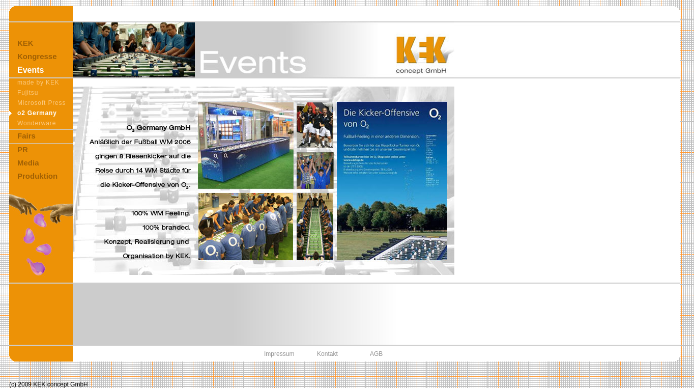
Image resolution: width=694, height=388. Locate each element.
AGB (376, 353)
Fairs (26, 135)
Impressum (279, 353)
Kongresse (37, 56)
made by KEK (38, 82)
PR (22, 149)
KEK (25, 43)
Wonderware (36, 123)
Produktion (37, 176)
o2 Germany (37, 113)
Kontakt (327, 353)
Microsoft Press (41, 102)
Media (28, 162)
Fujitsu (27, 92)
